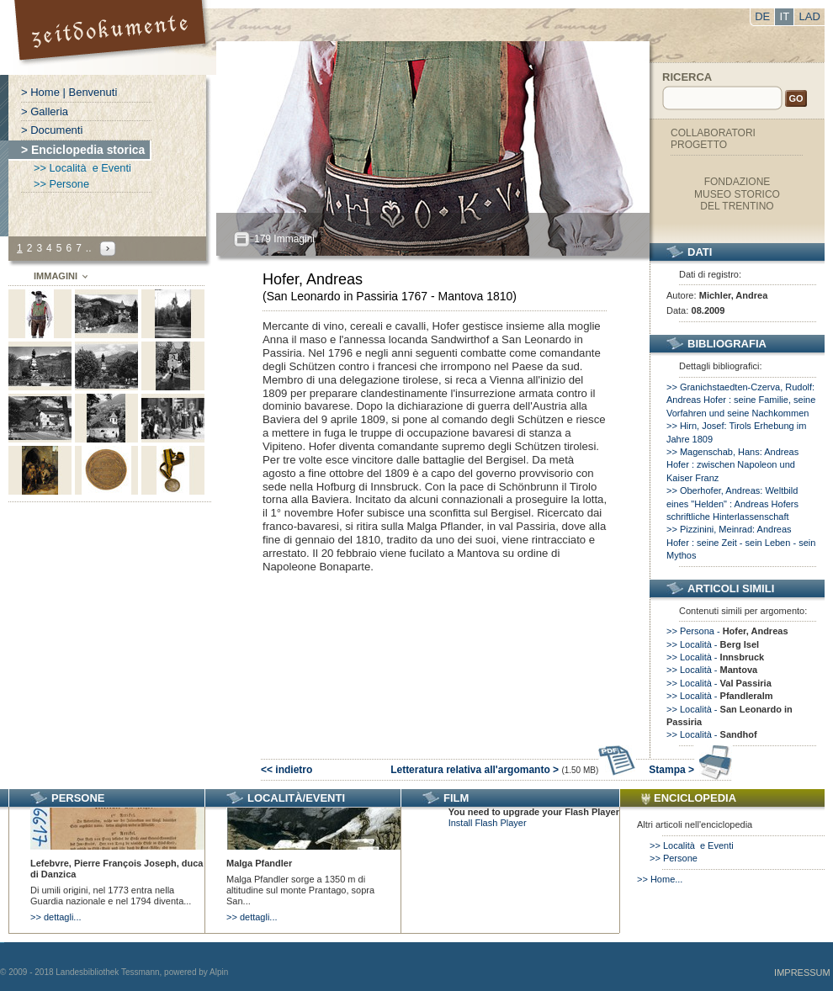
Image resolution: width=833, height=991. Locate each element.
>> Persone (61, 184)
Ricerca (687, 77)
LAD (809, 16)
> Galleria (44, 111)
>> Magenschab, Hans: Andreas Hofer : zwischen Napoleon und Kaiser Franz (732, 465)
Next (107, 249)
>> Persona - (727, 631)
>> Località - (712, 644)
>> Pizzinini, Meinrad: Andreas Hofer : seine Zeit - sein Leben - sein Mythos (740, 542)
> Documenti (51, 130)
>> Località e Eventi (82, 168)
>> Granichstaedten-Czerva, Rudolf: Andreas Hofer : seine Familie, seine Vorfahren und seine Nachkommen (740, 400)
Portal (112, 37)
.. (89, 248)
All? (241, 239)
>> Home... (659, 879)
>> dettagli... (56, 917)
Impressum (802, 972)
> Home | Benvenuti (69, 92)
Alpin (219, 972)
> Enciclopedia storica (83, 149)
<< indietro (286, 770)
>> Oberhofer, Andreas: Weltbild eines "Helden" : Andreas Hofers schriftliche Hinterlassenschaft (732, 503)
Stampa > (690, 770)
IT (785, 16)
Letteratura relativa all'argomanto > (513, 770)
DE (762, 16)
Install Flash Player (487, 823)
